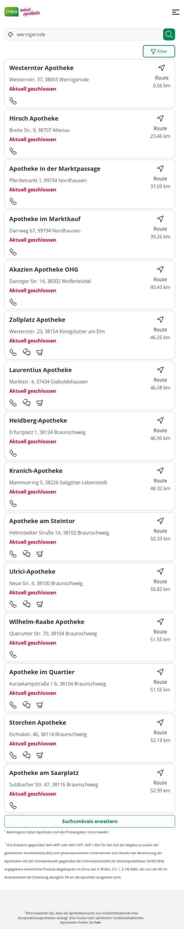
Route (161, 72)
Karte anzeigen (92, 920)
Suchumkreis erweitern (90, 821)
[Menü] (176, 11)
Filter (159, 51)
